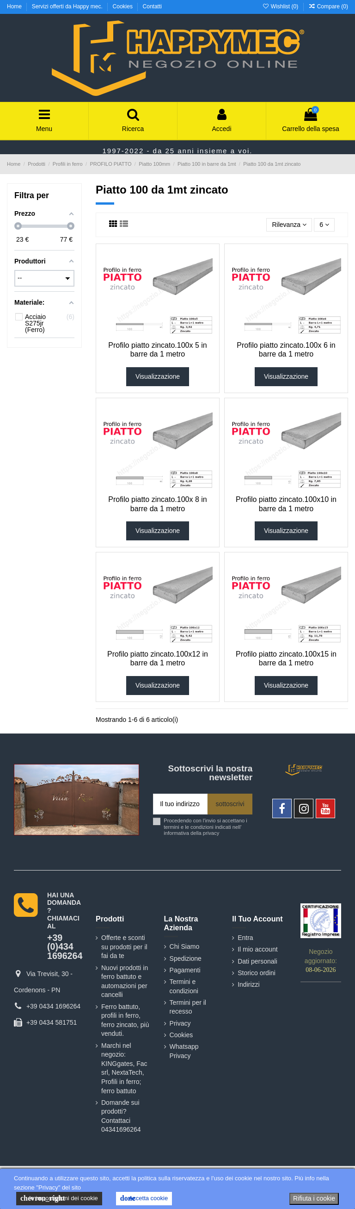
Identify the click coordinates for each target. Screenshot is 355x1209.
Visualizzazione (157, 376)
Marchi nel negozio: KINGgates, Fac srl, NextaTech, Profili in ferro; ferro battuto (124, 1068)
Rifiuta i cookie (314, 1198)
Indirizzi (248, 984)
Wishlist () (281, 6)
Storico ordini (256, 973)
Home (15, 6)
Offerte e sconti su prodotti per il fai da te (124, 946)
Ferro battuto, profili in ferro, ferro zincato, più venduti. (125, 1020)
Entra (245, 937)
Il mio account (257, 949)
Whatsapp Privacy (184, 1051)
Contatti (152, 6)
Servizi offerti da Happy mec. (68, 6)
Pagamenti (185, 970)
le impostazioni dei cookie (59, 1198)
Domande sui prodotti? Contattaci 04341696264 (121, 1116)
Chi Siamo (185, 946)
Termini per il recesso (188, 1007)
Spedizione (186, 958)
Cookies (124, 6)
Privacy (180, 1023)
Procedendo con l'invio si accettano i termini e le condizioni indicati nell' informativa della (205, 827)
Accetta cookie (144, 1198)
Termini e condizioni (184, 986)
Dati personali (257, 961)
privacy (211, 833)
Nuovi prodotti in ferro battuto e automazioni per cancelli (124, 981)
